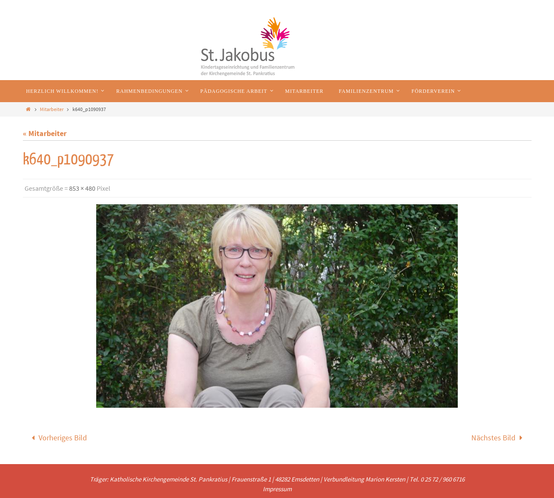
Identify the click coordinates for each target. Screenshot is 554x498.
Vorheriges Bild (57, 437)
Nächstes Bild (498, 437)
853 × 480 (82, 188)
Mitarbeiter (52, 109)
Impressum (277, 489)
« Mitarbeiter (45, 133)
